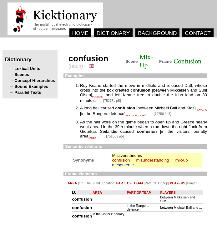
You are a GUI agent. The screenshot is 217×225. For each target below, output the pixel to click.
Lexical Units (27, 68)
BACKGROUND (157, 33)
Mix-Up (146, 61)
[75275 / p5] (112, 100)
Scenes (21, 74)
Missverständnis (127, 155)
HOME (80, 33)
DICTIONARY (113, 33)
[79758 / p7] (162, 114)
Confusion (187, 61)
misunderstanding (152, 160)
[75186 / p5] (115, 136)
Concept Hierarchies (34, 80)
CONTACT (197, 33)
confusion (121, 160)
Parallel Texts (27, 92)
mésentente (123, 164)
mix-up (181, 160)
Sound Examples (31, 86)
